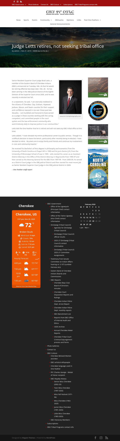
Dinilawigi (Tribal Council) (61, 225)
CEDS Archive (59, 327)
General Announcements (60, 24)
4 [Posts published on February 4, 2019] (80, 214)
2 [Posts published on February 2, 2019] (95, 210)
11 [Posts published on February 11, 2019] (81, 217)
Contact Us (44, 5)
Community (45, 20)
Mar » (87, 227)
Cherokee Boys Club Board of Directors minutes (62, 286)
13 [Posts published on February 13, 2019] (87, 217)
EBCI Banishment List (62, 314)
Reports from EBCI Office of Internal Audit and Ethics (63, 320)
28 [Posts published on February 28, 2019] (90, 224)
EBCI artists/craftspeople (60, 362)
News (18, 20)
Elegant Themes (28, 438)
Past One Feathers (91, 20)
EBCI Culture (54, 5)
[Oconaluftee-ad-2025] (98, 120)
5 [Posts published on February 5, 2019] (83, 214)
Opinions (70, 20)
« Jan (81, 227)
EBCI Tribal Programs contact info (86, 5)
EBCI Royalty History (58, 379)
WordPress (50, 438)
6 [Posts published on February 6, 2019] (86, 214)
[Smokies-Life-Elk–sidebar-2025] (98, 143)
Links (79, 20)
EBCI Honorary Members (60, 420)
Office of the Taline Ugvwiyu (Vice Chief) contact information (62, 218)
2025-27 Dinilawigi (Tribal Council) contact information (64, 243)
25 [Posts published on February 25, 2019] (81, 224)
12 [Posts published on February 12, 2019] (84, 217)
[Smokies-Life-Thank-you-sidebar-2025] (98, 97)
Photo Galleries (33, 5)
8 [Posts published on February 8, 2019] (92, 214)
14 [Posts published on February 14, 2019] (90, 217)
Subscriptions (68, 5)
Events (34, 20)
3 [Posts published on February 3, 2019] (98, 210)
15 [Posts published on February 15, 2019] (93, 217)
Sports (26, 20)
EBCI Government (18, 5)
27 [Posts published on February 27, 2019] (87, 224)
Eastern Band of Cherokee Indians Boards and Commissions (61, 274)
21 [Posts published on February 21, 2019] (90, 221)
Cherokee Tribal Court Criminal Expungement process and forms (63, 340)
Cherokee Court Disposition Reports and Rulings (63, 295)
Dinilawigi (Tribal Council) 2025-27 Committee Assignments (64, 252)
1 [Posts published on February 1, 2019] (92, 210)
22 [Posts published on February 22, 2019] (93, 221)
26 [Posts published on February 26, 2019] (84, 224)
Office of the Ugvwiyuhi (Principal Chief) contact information (60, 209)
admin (16, 51)
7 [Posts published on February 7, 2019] (89, 214)
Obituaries (59, 20)
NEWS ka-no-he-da (40, 51)
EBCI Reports (56, 280)
